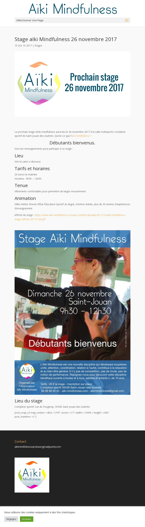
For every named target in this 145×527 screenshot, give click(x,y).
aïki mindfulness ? (81, 135)
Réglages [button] (11, 519)
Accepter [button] (26, 519)
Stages (38, 45)
